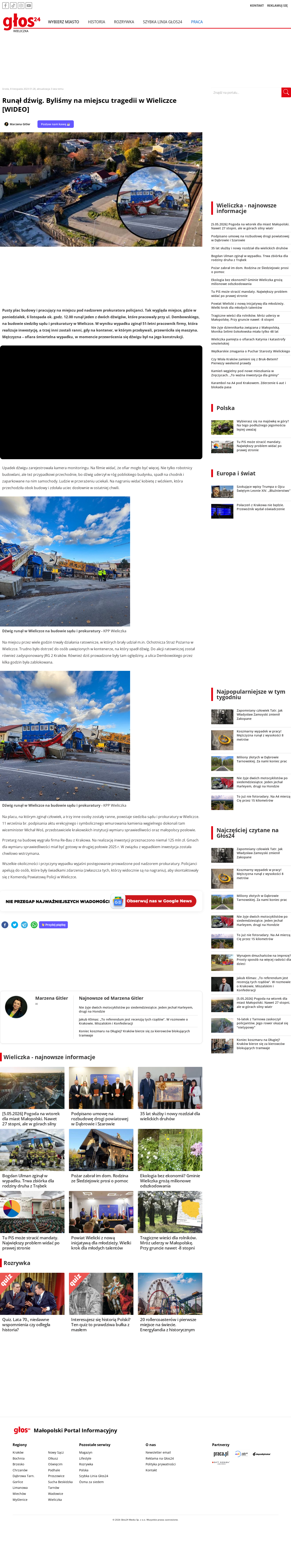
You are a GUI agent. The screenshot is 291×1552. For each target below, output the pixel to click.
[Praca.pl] (221, 1453)
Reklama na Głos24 (160, 1458)
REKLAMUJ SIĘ (277, 5)
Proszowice (56, 1476)
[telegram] (24, 925)
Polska (226, 408)
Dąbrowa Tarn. (24, 1476)
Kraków (18, 1452)
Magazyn (85, 1452)
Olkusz (53, 1458)
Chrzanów (20, 1470)
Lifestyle (85, 1458)
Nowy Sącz (56, 1452)
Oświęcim (55, 1464)
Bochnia (19, 1458)
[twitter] (14, 925)
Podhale (54, 1470)
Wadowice (55, 1493)
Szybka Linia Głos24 (162, 21)
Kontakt (151, 1470)
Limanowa (20, 1488)
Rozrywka (124, 21)
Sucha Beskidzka (60, 1482)
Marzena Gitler (20, 124)
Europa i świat (236, 473)
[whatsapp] (34, 925)
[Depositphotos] (262, 1453)
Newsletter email (158, 1452)
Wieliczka (55, 1499)
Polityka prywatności (161, 1464)
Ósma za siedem (91, 1482)
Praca (197, 21)
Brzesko (18, 1464)
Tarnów (53, 1488)
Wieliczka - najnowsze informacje (49, 1057)
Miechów (19, 1493)
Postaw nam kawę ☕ (55, 124)
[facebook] (4, 925)
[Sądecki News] (241, 1453)
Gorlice (18, 1482)
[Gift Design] (221, 1462)
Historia (96, 21)
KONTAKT (257, 5)
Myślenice (20, 1499)
